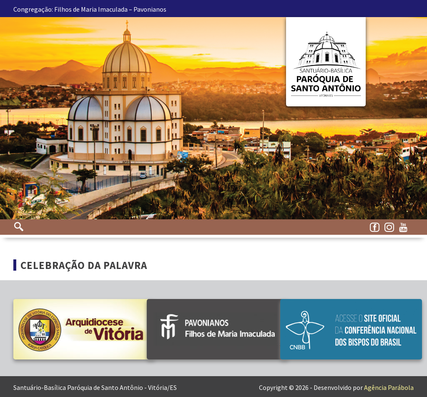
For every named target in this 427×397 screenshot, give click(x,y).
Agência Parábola (389, 387)
